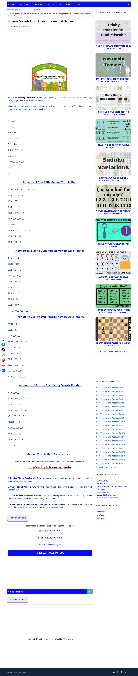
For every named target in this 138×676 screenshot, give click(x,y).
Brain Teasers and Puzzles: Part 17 (110, 448)
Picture (38, 4)
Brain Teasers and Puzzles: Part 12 (110, 429)
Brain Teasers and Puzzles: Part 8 (109, 414)
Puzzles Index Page (101, 492)
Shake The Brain (100, 511)
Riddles (49, 4)
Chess (58, 4)
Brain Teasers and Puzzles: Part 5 (109, 403)
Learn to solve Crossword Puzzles (25, 495)
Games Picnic (100, 518)
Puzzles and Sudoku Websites (105, 495)
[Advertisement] (49, 46)
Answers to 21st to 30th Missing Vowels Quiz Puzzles (49, 316)
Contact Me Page (101, 484)
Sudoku (67, 4)
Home (12, 4)
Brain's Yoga (99, 515)
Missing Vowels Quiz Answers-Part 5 (49, 454)
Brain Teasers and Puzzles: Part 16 (110, 444)
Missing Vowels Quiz (27, 97)
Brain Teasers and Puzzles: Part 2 (109, 391)
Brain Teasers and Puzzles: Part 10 (110, 422)
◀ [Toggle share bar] (2, 322)
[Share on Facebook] (2, 326)
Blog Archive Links (101, 481)
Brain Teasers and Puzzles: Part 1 (109, 388)
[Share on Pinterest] (2, 342)
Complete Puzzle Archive (106, 467)
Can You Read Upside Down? (23, 487)
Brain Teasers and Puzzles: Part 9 (109, 418)
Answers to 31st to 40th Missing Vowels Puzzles (49, 385)
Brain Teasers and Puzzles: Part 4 (109, 399)
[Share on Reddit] (2, 347)
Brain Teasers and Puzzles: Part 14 (110, 437)
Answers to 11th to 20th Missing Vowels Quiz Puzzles (49, 250)
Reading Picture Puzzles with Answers (27, 478)
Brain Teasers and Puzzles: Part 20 (110, 459)
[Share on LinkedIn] (2, 352)
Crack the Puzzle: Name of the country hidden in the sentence (37, 504)
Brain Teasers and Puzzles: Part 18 (110, 452)
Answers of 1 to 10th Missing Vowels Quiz (49, 182)
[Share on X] (2, 331)
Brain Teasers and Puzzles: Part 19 (110, 456)
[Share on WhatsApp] (2, 337)
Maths (29, 4)
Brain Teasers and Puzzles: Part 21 (110, 463)
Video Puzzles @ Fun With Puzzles (106, 498)
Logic (20, 4)
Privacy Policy (100, 489)
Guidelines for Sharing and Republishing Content (111, 486)
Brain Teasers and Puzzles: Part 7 (109, 410)
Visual (77, 4)
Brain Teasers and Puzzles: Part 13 (110, 433)
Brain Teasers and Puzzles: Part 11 (110, 425)
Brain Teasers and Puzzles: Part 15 (110, 441)
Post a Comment (18, 518)
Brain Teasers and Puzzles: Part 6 (109, 406)
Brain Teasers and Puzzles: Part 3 (109, 395)
